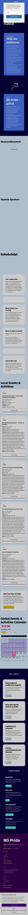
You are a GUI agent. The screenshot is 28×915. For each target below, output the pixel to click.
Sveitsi (20, 445)
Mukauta (14, 908)
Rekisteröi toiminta (9, 607)
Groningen (7, 523)
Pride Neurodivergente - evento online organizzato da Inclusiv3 (12, 396)
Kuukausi (3, 632)
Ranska (11, 436)
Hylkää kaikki (14, 912)
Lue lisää (8, 695)
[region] (14, 904)
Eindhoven (23, 435)
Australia (13, 432)
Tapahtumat (15, 632)
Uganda (10, 447)
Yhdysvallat (23, 448)
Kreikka (3, 438)
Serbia (22, 444)
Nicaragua (15, 441)
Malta (13, 439)
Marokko (20, 439)
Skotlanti (18, 444)
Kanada (17, 434)
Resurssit (9, 786)
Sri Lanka (13, 445)
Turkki (7, 447)
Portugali (10, 444)
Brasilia (9, 434)
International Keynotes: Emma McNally (12, 467)
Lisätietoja (14, 410)
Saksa (23, 436)
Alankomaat (4, 441)
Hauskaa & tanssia (17, 436)
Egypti (19, 435)
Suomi (8, 436)
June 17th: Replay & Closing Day (10, 552)
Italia (7, 405)
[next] (5, 626)
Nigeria (19, 441)
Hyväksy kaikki (14, 905)
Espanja (9, 445)
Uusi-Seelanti (10, 441)
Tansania (23, 445)
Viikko (8, 632)
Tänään (8, 626)
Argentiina (8, 432)
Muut (15, 484)
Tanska (12, 435)
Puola (7, 444)
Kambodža (13, 434)
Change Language (14, 16)
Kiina (23, 434)
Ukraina (13, 447)
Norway (6, 442)
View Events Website (10, 407)
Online (9, 442)
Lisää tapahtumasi (11, 827)
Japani (6, 439)
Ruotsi (17, 445)
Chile (20, 434)
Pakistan (13, 442)
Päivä (11, 632)
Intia (19, 438)
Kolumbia (4, 435)
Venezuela (4, 450)
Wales (8, 450)
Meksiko (16, 439)
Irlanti (23, 438)
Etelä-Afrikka (5, 445)
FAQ (7, 800)
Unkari (16, 438)
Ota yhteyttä (9, 814)
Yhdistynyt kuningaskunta (15, 448)
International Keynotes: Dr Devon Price (12, 509)
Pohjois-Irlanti (8, 484)
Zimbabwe (12, 450)
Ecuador (16, 435)
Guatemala (7, 438)
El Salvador (4, 436)
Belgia (16, 432)
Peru (24, 442)
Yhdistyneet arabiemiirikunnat (8, 490)
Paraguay (20, 442)
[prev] (2, 626)
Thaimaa (4, 447)
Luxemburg (9, 439)
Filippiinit (4, 444)
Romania (14, 444)
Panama (16, 442)
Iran (21, 438)
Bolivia (19, 432)
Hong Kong (12, 438)
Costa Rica (8, 435)
